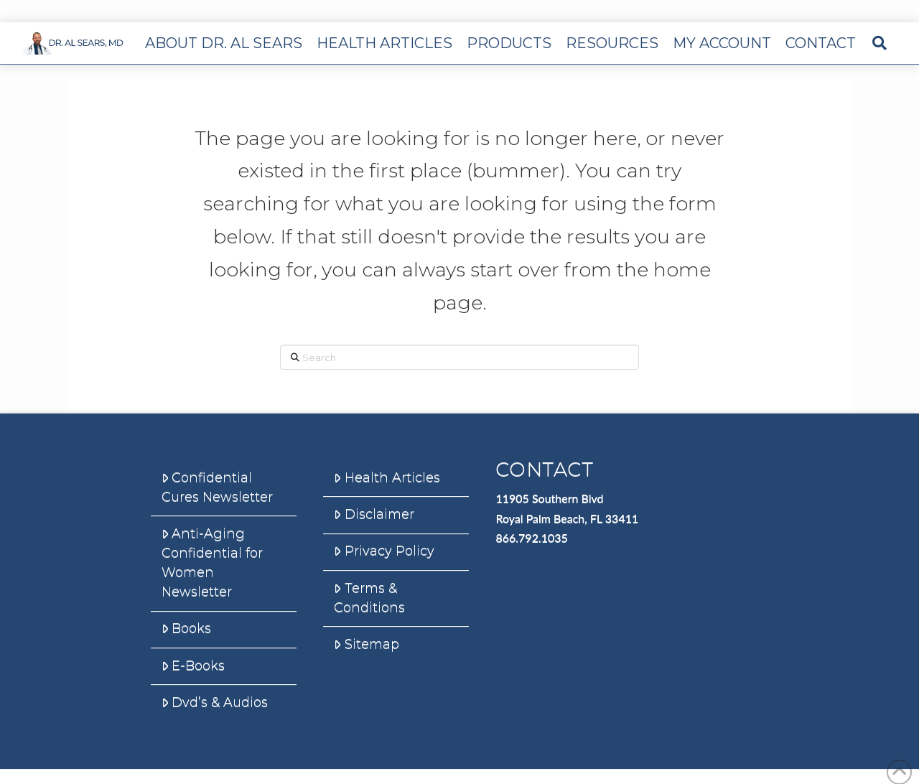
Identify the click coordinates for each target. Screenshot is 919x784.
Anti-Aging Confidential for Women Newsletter (212, 562)
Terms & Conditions (369, 597)
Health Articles (386, 477)
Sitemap (366, 644)
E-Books (193, 665)
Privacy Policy (384, 551)
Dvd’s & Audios (215, 702)
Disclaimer (374, 514)
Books (186, 628)
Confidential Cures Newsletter (217, 487)
